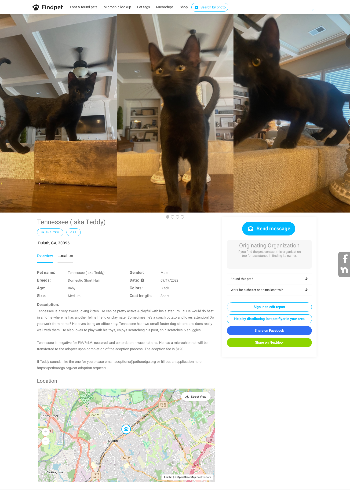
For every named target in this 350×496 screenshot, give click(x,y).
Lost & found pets (84, 7)
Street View (198, 396)
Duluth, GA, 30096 (54, 243)
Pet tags (143, 7)
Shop (184, 7)
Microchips (165, 7)
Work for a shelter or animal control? (270, 290)
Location (65, 255)
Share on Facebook (269, 330)
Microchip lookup (117, 7)
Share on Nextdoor (269, 342)
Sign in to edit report (269, 307)
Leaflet (168, 477)
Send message (268, 228)
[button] (122, 424)
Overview (45, 255)
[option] (58, 113)
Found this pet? (270, 279)
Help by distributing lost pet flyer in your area (269, 319)
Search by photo (210, 7)
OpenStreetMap (186, 477)
